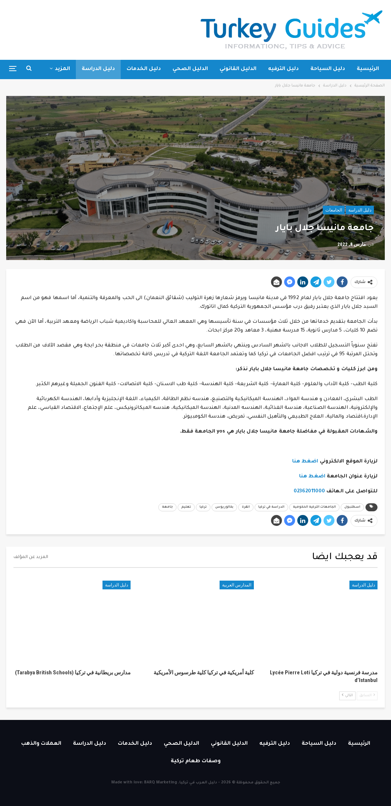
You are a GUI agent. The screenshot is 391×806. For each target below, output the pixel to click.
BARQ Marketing (160, 782)
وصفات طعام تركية (196, 761)
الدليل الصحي (190, 69)
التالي (347, 695)
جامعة (167, 507)
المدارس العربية (236, 585)
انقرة (246, 507)
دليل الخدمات (144, 69)
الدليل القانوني (238, 69)
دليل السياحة (327, 69)
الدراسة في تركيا (271, 507)
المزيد (62, 69)
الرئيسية (368, 69)
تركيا (203, 507)
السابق (367, 695)
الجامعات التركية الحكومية (314, 507)
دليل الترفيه (283, 69)
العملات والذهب (41, 744)
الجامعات (333, 210)
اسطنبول (352, 507)
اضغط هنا (305, 461)
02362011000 (309, 491)
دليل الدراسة (98, 69)
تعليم (186, 507)
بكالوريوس (224, 507)
